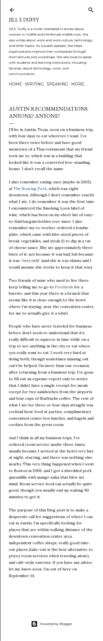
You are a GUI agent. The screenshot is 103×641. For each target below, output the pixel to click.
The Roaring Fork (30, 188)
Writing (34, 84)
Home (15, 84)
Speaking (57, 84)
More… (79, 84)
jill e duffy (24, 20)
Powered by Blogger (51, 624)
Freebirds (64, 287)
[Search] (91, 8)
